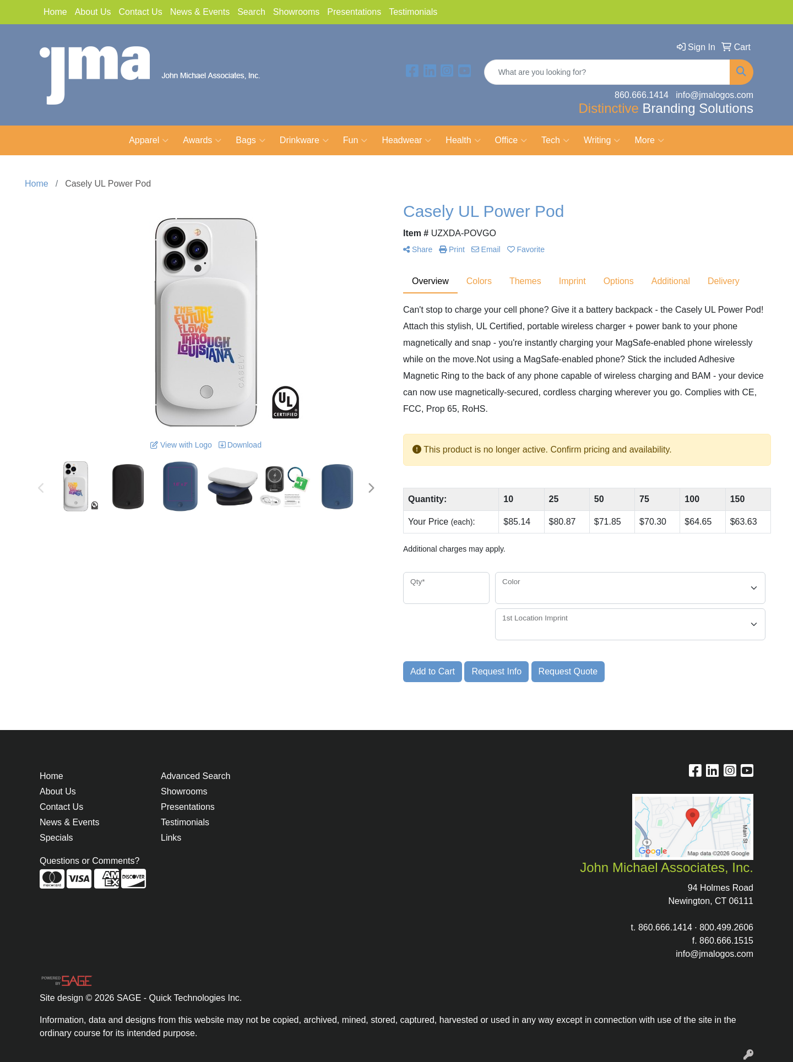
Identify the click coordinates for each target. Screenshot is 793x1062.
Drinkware (304, 140)
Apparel (149, 140)
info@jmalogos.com (714, 953)
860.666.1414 (665, 927)
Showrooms (296, 12)
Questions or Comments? (89, 860)
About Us (93, 12)
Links (171, 837)
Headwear (406, 140)
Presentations (354, 12)
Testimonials (413, 12)
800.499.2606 (726, 927)
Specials (56, 837)
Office (511, 140)
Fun (355, 140)
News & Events (200, 12)
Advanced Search (195, 776)
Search (251, 12)
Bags (250, 140)
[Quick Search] (607, 72)
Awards (202, 140)
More (649, 140)
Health (463, 140)
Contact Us (140, 12)
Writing (602, 140)
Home (55, 12)
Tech (555, 140)
